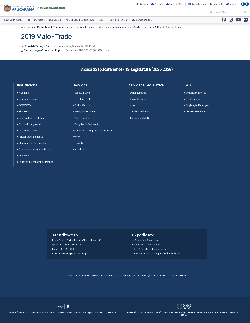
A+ (243, 4)
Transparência (118, 19)
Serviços (55, 19)
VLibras (233, 4)
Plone (113, 312)
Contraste (218, 4)
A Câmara (24, 92)
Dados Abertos (82, 105)
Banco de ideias (82, 117)
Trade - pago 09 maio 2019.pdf (42, 50)
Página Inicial (13, 19)
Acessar (144, 4)
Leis (100, 19)
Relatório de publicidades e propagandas (119, 27)
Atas (132, 105)
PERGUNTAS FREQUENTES (171, 275)
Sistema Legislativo (140, 117)
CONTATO (25, 105)
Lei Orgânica (193, 99)
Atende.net (80, 149)
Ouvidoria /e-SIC (83, 99)
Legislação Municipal (197, 105)
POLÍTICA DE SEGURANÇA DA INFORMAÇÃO (127, 275)
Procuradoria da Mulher (31, 117)
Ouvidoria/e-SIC (142, 19)
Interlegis (87, 312)
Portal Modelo (58, 312)
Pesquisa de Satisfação (86, 124)
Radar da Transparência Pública (36, 161)
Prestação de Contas (84, 27)
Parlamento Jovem (28, 130)
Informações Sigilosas (31, 136)
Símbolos (24, 111)
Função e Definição (29, 99)
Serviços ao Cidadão (85, 111)
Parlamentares (138, 92)
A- (247, 4)
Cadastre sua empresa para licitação (93, 130)
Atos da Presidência (196, 111)
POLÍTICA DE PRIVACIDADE (83, 275)
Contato (158, 4)
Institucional (35, 19)
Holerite (78, 143)
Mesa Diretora (138, 99)
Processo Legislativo (79, 19)
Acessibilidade (199, 4)
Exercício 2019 (151, 27)
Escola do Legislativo (30, 124)
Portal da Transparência (38, 46)
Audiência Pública (139, 111)
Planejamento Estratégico (33, 143)
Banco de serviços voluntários (35, 149)
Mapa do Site (175, 4)
